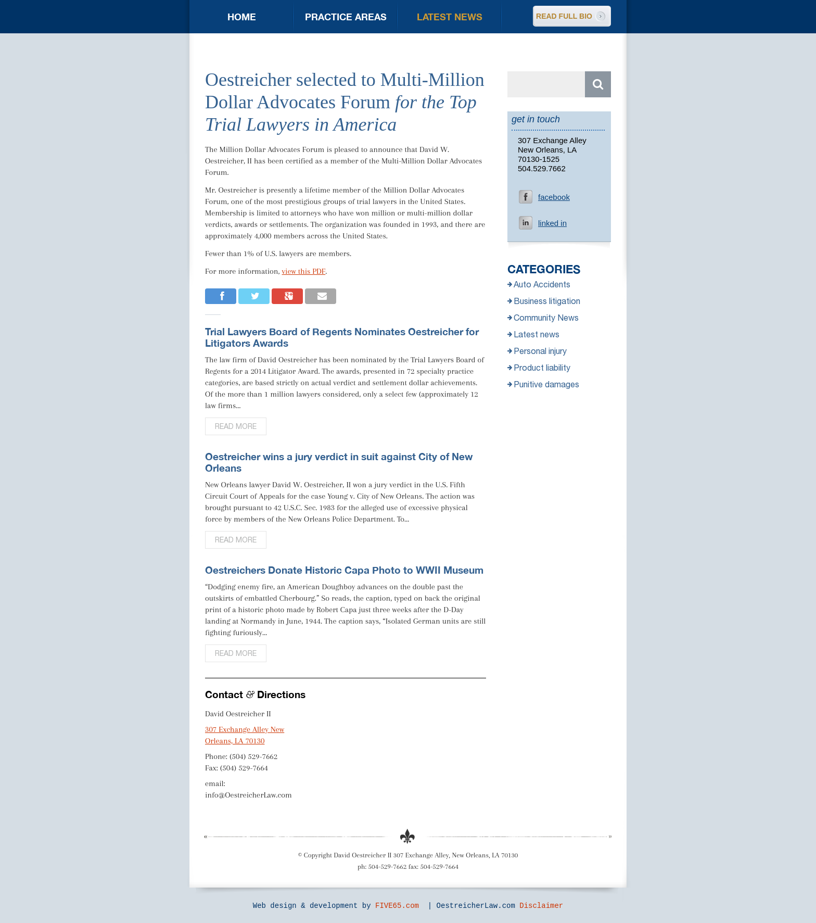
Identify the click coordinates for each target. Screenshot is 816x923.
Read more (236, 426)
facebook (554, 197)
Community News (543, 317)
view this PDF (304, 271)
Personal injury (537, 351)
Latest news (449, 16)
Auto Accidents (538, 284)
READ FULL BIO (564, 16)
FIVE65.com (397, 906)
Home (241, 16)
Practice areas (346, 16)
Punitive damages (543, 384)
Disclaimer (541, 906)
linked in (552, 223)
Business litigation (543, 301)
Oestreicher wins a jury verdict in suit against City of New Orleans (339, 462)
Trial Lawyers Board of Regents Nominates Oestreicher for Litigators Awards (342, 337)
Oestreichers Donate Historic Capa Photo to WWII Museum (344, 570)
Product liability (538, 367)
